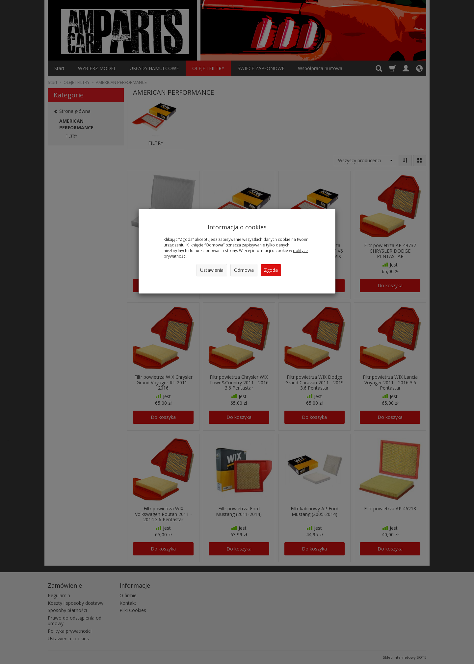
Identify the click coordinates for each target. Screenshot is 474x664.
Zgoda (271, 270)
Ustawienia (212, 270)
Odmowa (244, 270)
